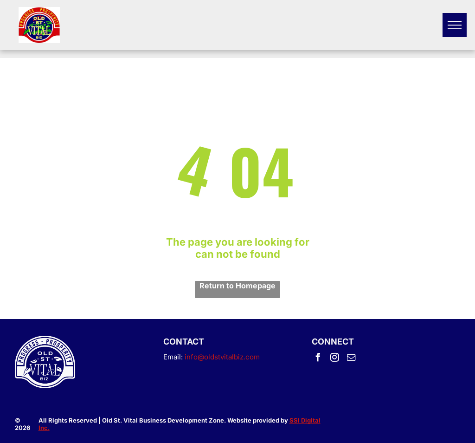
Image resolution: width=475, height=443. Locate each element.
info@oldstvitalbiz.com (222, 356)
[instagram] (334, 358)
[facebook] (318, 358)
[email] (351, 358)
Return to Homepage (237, 285)
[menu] (455, 25)
